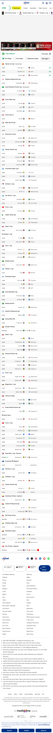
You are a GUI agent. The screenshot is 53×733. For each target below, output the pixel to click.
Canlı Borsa (5, 608)
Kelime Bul (29, 608)
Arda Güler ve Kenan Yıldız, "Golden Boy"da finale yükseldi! (20, 672)
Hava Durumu (6, 631)
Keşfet (4, 634)
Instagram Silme (31, 625)
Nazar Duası (29, 634)
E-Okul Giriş (29, 620)
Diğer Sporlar (43, 8)
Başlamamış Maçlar (31, 58)
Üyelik (20, 694)
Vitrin (28, 583)
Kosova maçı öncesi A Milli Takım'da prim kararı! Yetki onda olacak (22, 645)
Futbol (25, 8)
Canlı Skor (17, 8)
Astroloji (28, 580)
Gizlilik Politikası (28, 694)
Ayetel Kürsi (29, 631)
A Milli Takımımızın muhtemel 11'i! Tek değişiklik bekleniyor (20, 647)
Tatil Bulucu (29, 614)
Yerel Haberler (6, 603)
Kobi (27, 600)
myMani (28, 603)
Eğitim (4, 594)
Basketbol (33, 8)
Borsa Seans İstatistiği (8, 606)
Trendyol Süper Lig (26, 13)
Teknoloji (29, 574)
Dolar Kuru (5, 623)
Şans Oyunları (30, 597)
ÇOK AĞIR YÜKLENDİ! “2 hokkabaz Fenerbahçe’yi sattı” (18, 640)
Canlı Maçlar (18, 58)
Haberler (4, 577)
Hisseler (4, 614)
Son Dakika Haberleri (8, 574)
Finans (4, 580)
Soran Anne (29, 611)
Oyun (28, 606)
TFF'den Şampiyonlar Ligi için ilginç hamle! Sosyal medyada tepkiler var (23, 659)
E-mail (28, 594)
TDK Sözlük (29, 628)
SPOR (4, 8)
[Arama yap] (43, 3)
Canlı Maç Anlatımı (31, 588)
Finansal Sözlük (6, 611)
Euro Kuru (5, 625)
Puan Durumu (18, 63)
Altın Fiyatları (6, 620)
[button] (2, 3)
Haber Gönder (43, 568)
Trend (4, 591)
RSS (43, 694)
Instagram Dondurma (32, 623)
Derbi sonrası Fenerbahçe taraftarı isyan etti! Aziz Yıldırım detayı (21, 643)
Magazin (4, 588)
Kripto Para (5, 617)
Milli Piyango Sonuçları (33, 617)
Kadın (4, 586)
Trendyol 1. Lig (42, 13)
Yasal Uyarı (37, 694)
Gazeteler (29, 591)
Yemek (4, 583)
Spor (3, 597)
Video (4, 600)
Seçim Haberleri (30, 586)
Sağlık (28, 577)
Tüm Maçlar (7, 58)
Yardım (15, 694)
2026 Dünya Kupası (9, 13)
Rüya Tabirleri (6, 628)
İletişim (10, 694)
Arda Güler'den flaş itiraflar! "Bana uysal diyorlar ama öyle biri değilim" (23, 679)
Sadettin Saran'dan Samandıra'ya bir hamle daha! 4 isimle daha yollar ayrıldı (25, 661)
